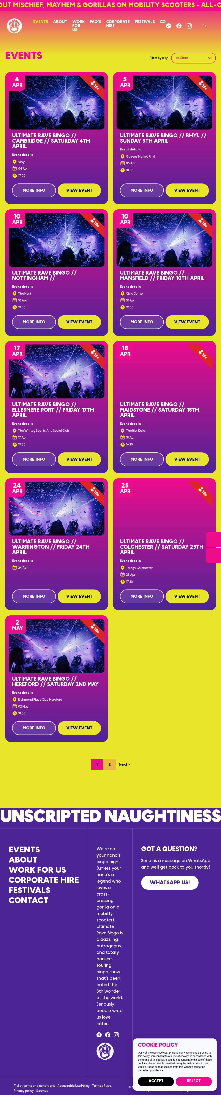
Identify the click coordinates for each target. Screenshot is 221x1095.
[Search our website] (204, 26)
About (60, 22)
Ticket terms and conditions (34, 1085)
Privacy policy (24, 1090)
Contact (29, 900)
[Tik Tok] (168, 25)
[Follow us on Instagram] (189, 25)
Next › (124, 764)
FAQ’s (95, 22)
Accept (156, 1081)
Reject (194, 1081)
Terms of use (101, 1085)
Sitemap (42, 1090)
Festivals (145, 22)
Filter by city (159, 58)
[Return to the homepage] (14, 26)
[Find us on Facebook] (179, 25)
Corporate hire (118, 24)
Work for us (78, 26)
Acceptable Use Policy (73, 1085)
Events (40, 22)
